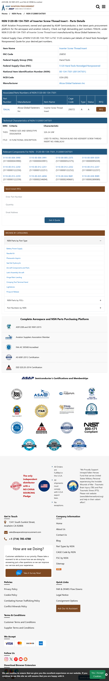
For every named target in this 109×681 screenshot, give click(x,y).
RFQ (101, 109)
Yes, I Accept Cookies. (97, 674)
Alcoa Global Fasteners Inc (72, 83)
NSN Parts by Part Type (17, 240)
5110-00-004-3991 (38, 157)
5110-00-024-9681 (64, 176)
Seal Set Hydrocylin (14, 263)
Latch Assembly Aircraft (15, 272)
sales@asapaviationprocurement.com (25, 532)
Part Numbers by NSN (16, 307)
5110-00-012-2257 (90, 166)
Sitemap (61, 563)
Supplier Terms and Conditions (19, 627)
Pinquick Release (13, 292)
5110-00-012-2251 (38, 166)
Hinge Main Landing (14, 277)
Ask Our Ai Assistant (67, 608)
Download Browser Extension (20, 665)
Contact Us (61, 534)
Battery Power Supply (14, 248)
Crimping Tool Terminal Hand (17, 282)
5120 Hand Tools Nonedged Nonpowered (79, 65)
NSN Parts (16, 13)
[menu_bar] (104, 6)
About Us (60, 529)
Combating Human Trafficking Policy (22, 600)
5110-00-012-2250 (11, 166)
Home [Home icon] (5, 13)
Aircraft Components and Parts (18, 268)
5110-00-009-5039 (90, 157)
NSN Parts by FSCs (15, 300)
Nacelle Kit (10, 253)
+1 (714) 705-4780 (20, 538)
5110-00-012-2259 (11, 176)
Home (59, 523)
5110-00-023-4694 (38, 176)
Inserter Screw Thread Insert (73, 48)
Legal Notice (62, 594)
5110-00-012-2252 (64, 166)
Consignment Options (67, 600)
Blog (58, 540)
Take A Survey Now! (28, 573)
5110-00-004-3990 (11, 157)
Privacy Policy (10, 588)
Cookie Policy (10, 594)
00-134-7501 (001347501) (72, 71)
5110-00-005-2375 (64, 157)
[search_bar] (98, 6)
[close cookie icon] (106, 674)
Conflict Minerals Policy (15, 606)
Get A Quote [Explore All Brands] (54, 220)
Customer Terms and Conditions (20, 622)
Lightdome (11, 287)
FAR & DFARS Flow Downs (69, 588)
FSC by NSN (62, 557)
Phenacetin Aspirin (14, 258)
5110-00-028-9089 (90, 176)
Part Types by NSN (65, 546)
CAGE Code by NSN (66, 552)
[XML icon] (58, 569)
